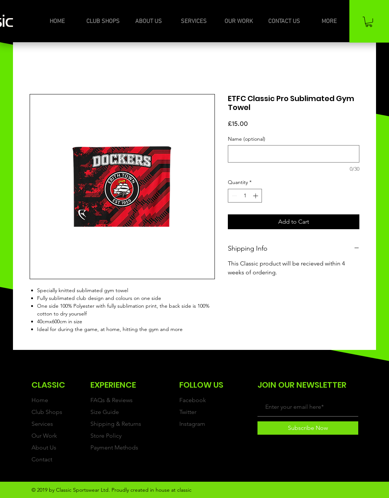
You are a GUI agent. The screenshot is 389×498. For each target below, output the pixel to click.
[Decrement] (233, 195)
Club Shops (46, 411)
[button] (369, 22)
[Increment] (256, 195)
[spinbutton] (245, 195)
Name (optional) (246, 139)
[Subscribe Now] (307, 428)
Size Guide (104, 411)
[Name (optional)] (293, 153)
